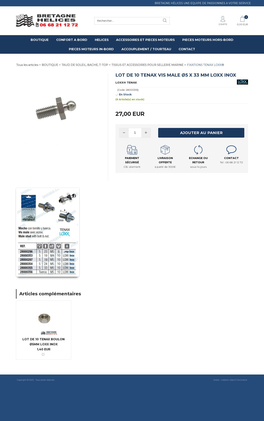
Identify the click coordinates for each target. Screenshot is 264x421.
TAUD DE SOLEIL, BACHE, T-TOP (85, 65)
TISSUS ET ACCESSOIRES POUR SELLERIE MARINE (147, 65)
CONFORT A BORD (71, 40)
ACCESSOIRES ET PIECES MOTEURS (145, 40)
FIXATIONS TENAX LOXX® (205, 65)
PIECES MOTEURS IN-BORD (91, 49)
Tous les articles (27, 65)
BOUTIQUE (40, 40)
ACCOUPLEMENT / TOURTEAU (146, 49)
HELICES (102, 40)
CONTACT (187, 49)
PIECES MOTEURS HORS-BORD (207, 40)
